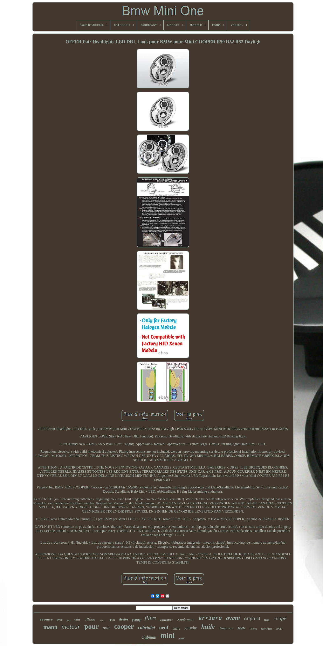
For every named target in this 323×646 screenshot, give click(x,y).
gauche (190, 627)
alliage (90, 619)
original (252, 618)
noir (106, 627)
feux (68, 620)
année (181, 638)
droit (112, 619)
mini (167, 635)
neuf (164, 627)
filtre (150, 618)
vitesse (253, 628)
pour (91, 626)
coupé (279, 618)
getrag (136, 619)
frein (266, 619)
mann (50, 627)
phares (102, 620)
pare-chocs (266, 628)
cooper (124, 626)
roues (279, 628)
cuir (77, 619)
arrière (210, 618)
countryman (185, 619)
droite (123, 619)
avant (233, 618)
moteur (71, 626)
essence (46, 620)
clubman (149, 637)
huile (208, 626)
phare (176, 628)
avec (59, 619)
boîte (242, 628)
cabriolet (146, 627)
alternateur (166, 619)
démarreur (226, 628)
